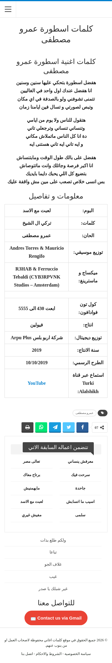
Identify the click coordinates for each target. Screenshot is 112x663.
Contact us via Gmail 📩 (56, 617)
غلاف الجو (53, 564)
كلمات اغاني (53, 640)
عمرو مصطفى (85, 413)
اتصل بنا (27, 654)
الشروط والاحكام (49, 654)
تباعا (53, 552)
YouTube (36, 383)
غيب (53, 576)
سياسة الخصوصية (78, 654)
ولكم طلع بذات (53, 540)
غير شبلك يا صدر (53, 589)
